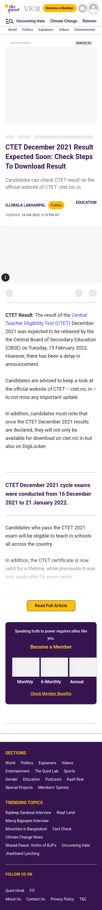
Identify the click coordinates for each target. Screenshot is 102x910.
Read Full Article (51, 605)
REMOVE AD (83, 43)
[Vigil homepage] (33, 11)
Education (86, 202)
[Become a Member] (60, 8)
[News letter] (82, 8)
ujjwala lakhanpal (25, 205)
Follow (56, 205)
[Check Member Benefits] (51, 693)
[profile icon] (93, 8)
